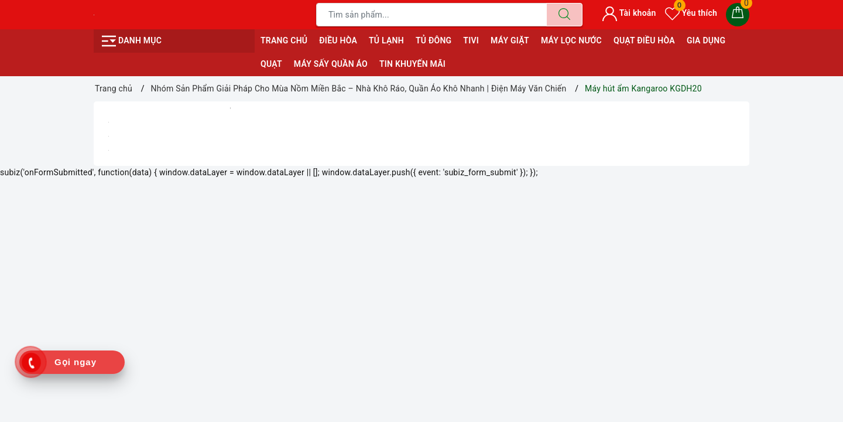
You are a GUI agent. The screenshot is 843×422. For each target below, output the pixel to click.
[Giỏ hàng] (737, 14)
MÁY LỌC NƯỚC (571, 40)
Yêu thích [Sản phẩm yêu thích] (691, 13)
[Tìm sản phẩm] (431, 14)
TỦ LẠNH (386, 40)
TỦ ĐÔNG (433, 40)
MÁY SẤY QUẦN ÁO (331, 64)
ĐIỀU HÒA (338, 40)
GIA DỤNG (706, 40)
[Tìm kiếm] (564, 14)
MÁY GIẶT (510, 40)
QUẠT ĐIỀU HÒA (644, 40)
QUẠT (271, 64)
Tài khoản (629, 13)
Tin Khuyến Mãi (412, 64)
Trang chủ (284, 40)
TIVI (471, 40)
